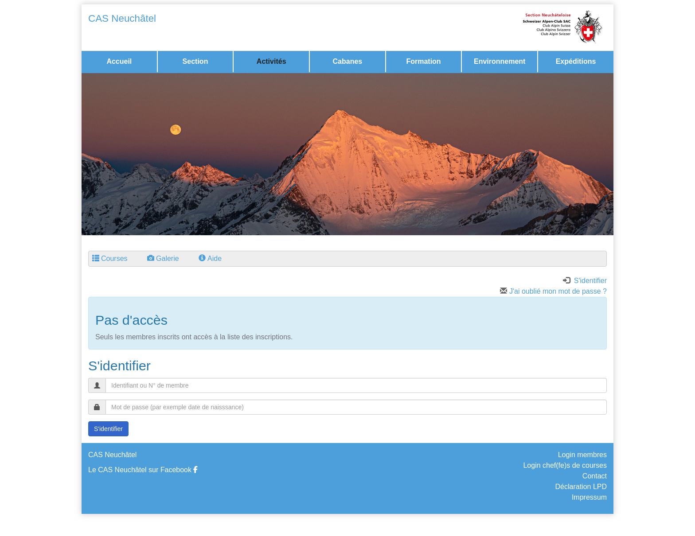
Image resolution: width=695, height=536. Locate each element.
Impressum (589, 497)
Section (195, 61)
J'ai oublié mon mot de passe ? (553, 291)
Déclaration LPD (581, 486)
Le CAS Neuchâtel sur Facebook (143, 470)
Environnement (499, 61)
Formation (423, 61)
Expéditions (576, 61)
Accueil (119, 61)
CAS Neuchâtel (122, 18)
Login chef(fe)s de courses (565, 465)
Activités (271, 61)
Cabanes (348, 61)
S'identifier (108, 428)
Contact (594, 476)
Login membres (582, 454)
